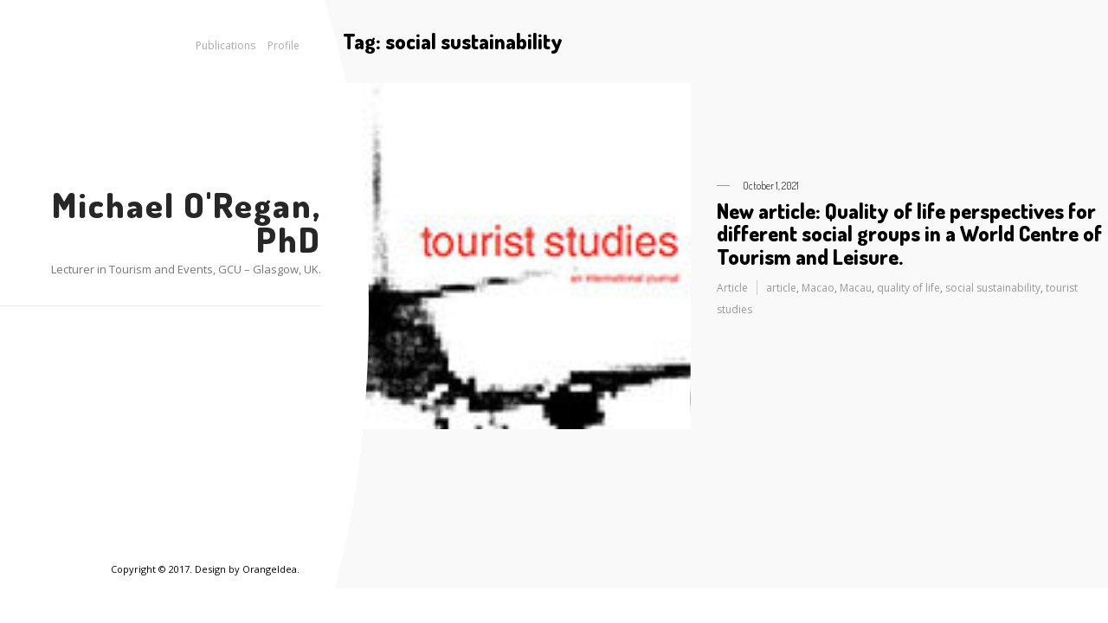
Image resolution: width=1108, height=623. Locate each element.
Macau (856, 287)
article (781, 287)
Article (732, 287)
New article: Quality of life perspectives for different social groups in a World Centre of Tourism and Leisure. (909, 233)
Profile (283, 45)
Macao (818, 287)
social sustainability (992, 287)
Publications (225, 45)
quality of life (908, 287)
